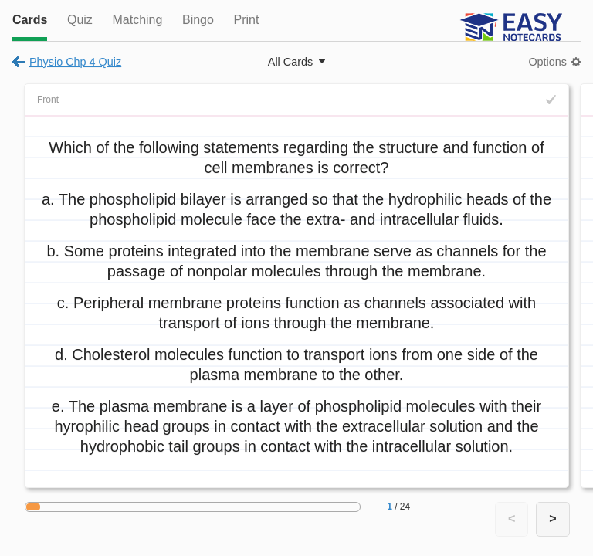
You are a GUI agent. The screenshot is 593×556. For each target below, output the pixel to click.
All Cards (290, 62)
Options (547, 62)
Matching (137, 19)
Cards (29, 19)
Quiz (80, 19)
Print (246, 19)
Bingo (198, 19)
